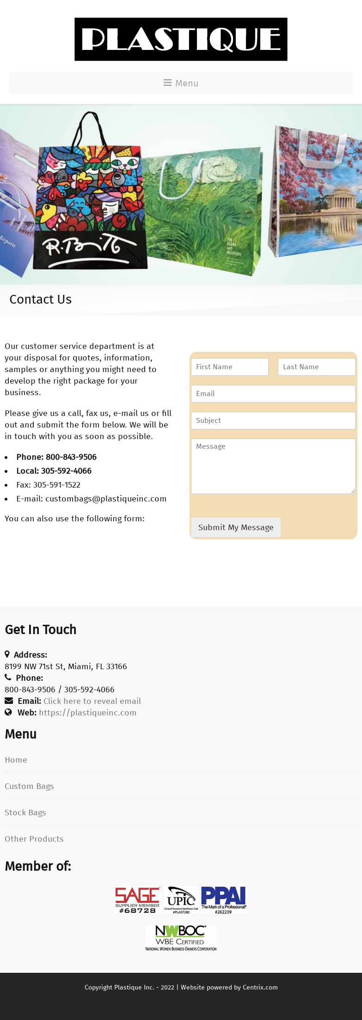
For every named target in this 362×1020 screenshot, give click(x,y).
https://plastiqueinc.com (88, 713)
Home (16, 760)
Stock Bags (25, 812)
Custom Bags (29, 786)
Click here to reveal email (92, 701)
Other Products (34, 839)
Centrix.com (260, 987)
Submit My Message (236, 527)
